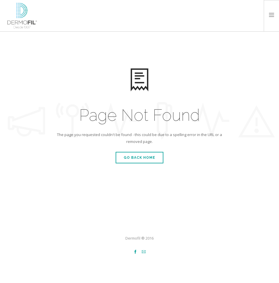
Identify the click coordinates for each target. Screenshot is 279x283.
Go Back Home (139, 158)
